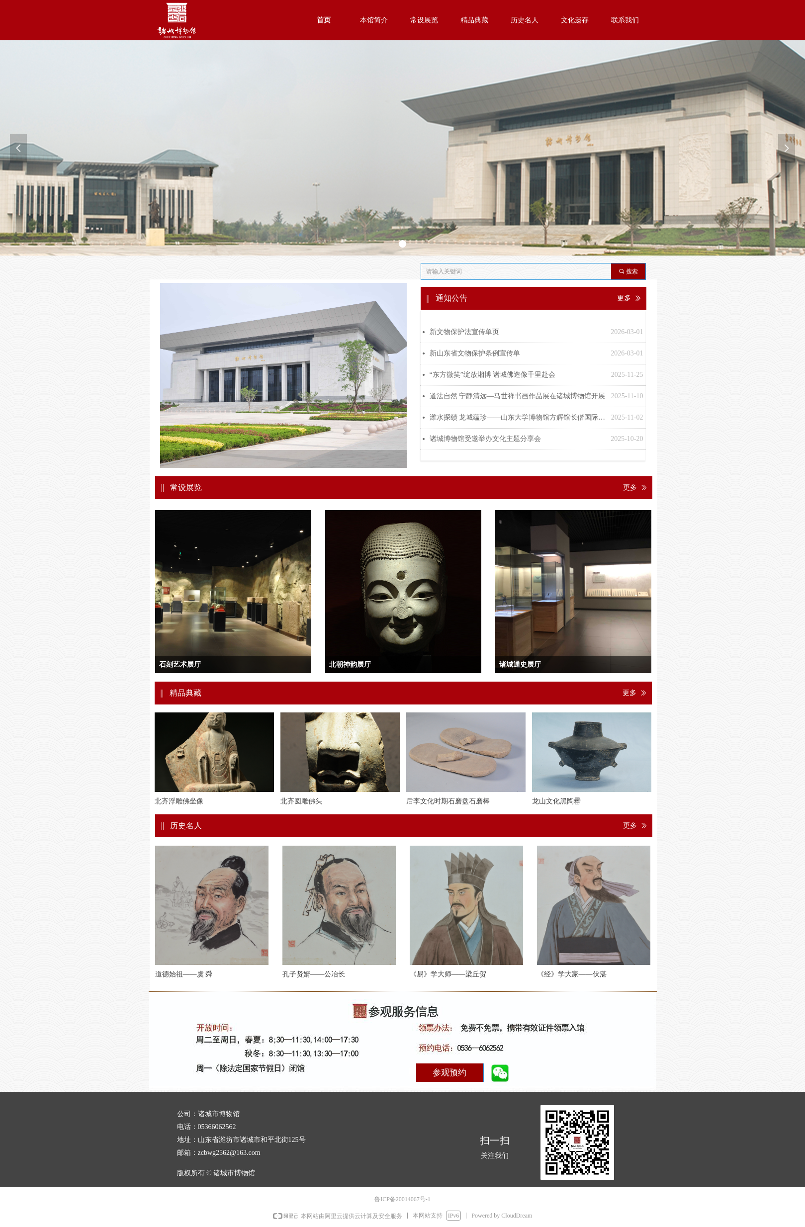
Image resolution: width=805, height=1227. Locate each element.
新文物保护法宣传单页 (464, 332)
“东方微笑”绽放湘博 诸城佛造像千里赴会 (493, 374)
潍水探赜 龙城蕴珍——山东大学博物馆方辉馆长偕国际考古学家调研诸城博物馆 (518, 417)
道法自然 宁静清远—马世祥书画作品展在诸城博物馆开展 (518, 396)
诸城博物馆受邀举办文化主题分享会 (485, 438)
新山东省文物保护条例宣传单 (475, 353)
